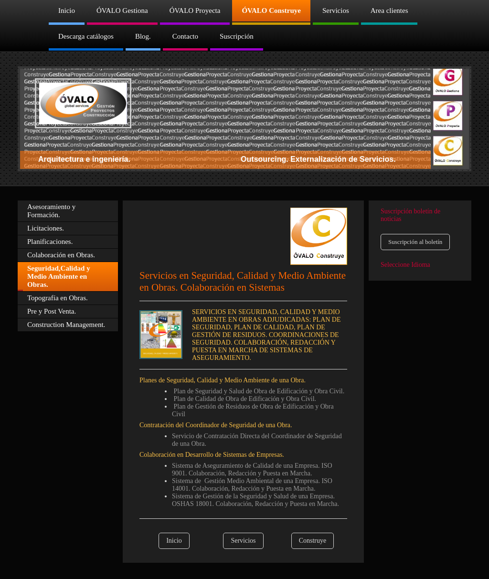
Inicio (174, 540)
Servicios (243, 540)
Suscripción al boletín (415, 241)
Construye (313, 540)
